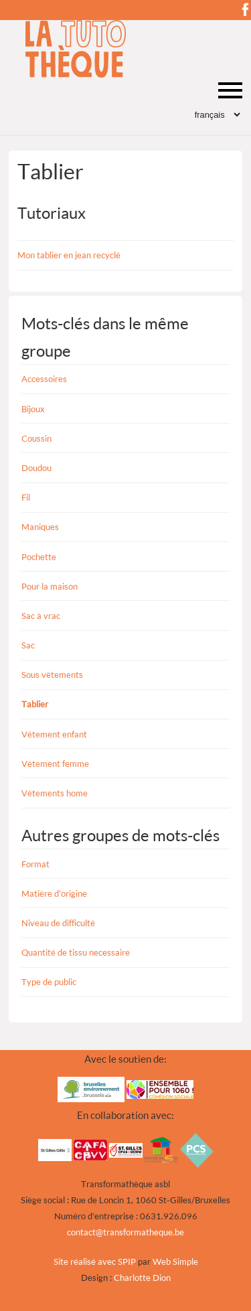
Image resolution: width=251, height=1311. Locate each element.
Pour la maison (49, 586)
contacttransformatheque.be (125, 1232)
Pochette (38, 556)
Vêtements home (54, 793)
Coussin (36, 438)
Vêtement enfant (54, 734)
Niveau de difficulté (58, 922)
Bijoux (33, 409)
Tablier (34, 704)
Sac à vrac (40, 615)
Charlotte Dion (142, 1277)
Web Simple (175, 1261)
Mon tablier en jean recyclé (68, 255)
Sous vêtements (52, 674)
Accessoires (44, 378)
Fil (25, 497)
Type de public (48, 981)
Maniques (40, 526)
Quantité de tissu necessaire (75, 952)
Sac (28, 645)
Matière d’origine (54, 893)
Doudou (36, 467)
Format (35, 864)
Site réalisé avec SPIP (95, 1261)
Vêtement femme (55, 763)
